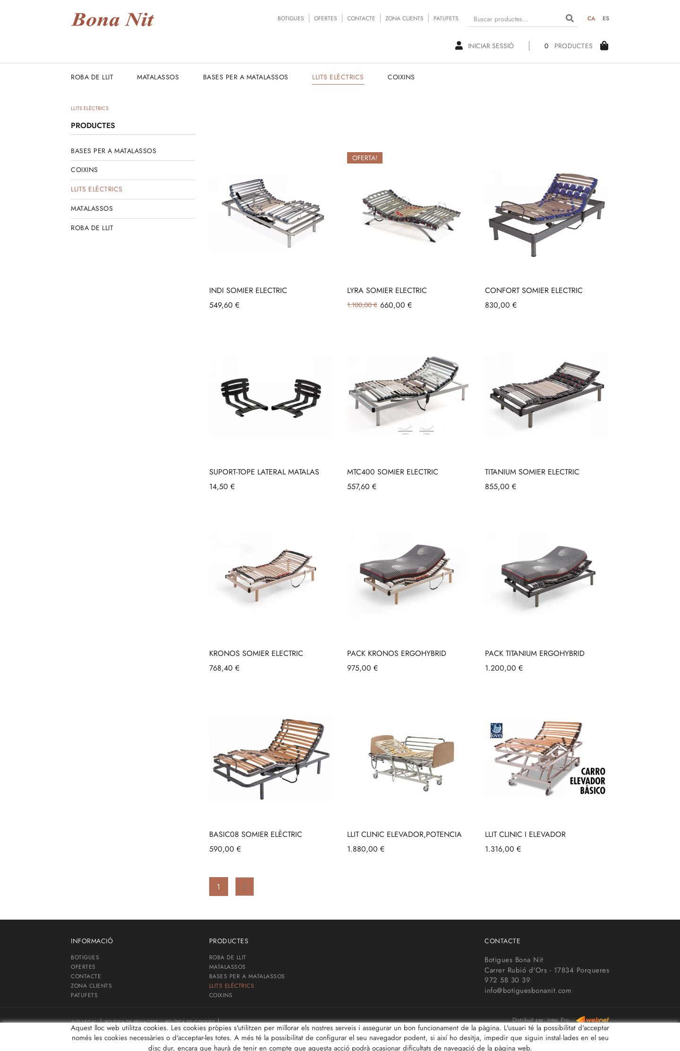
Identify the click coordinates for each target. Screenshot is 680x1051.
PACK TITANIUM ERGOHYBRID (535, 653)
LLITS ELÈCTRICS (97, 189)
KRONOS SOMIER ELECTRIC (256, 653)
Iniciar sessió (484, 46)
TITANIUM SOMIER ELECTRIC (532, 471)
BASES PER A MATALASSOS (113, 150)
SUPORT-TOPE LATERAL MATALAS (264, 471)
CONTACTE (361, 18)
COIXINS (84, 169)
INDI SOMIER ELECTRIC (248, 290)
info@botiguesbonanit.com (527, 990)
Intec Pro (558, 1020)
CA (591, 18)
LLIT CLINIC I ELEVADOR (525, 834)
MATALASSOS (92, 208)
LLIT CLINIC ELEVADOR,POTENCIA (404, 834)
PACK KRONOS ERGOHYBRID (396, 653)
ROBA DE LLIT (92, 228)
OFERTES (325, 18)
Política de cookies (189, 1021)
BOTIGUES (291, 18)
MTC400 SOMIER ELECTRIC (392, 471)
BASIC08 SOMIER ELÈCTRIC (255, 834)
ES (606, 18)
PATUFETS (446, 18)
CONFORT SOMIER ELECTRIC (534, 290)
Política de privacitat (131, 1021)
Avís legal (84, 1021)
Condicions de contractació (108, 1033)
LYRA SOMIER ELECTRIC (387, 290)
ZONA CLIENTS (404, 18)
